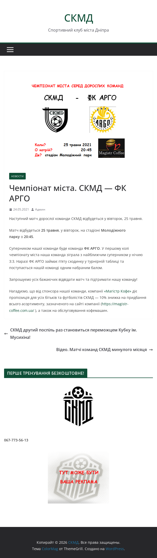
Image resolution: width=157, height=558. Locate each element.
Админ (40, 209)
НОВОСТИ (17, 176)
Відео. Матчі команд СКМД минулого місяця (104, 349)
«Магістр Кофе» (117, 291)
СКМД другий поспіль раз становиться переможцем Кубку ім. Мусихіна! (70, 333)
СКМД (78, 18)
